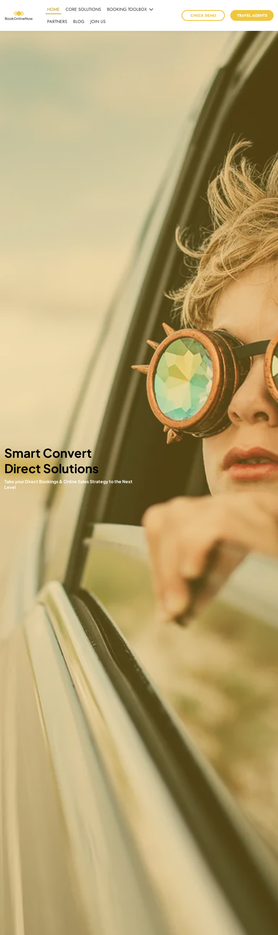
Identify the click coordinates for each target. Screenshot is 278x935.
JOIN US (98, 21)
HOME (53, 9)
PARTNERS (57, 21)
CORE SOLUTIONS (83, 9)
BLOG (78, 21)
